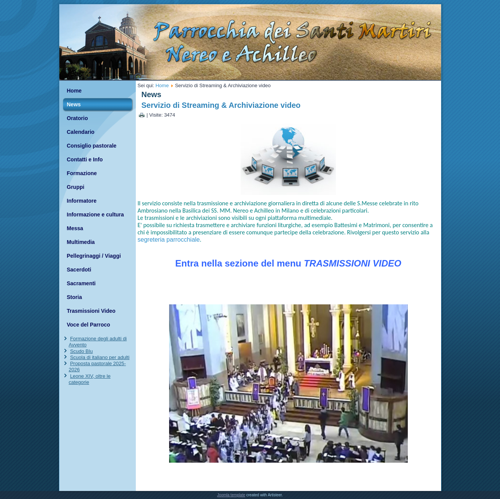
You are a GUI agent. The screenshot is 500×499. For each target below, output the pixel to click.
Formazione (82, 173)
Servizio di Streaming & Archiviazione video (221, 105)
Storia (74, 297)
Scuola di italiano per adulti (99, 357)
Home (74, 91)
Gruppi (76, 187)
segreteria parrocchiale (169, 239)
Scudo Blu (81, 351)
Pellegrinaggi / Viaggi (94, 256)
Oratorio (77, 118)
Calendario (80, 132)
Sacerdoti (79, 270)
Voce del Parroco (88, 325)
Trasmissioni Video (91, 311)
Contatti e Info (85, 159)
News (74, 104)
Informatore (82, 201)
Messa (75, 228)
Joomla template (231, 495)
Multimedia (81, 242)
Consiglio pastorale (92, 146)
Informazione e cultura (95, 214)
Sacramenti (81, 283)
